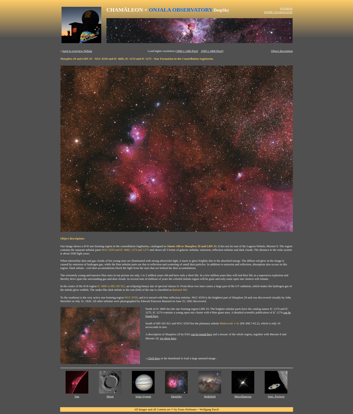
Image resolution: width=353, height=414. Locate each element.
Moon (110, 396)
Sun (77, 396)
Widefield (209, 396)
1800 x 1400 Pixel (187, 51)
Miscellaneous (243, 396)
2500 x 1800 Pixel (211, 51)
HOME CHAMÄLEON (278, 12)
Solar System (143, 396)
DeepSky (176, 396)
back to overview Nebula (77, 51)
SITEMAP (286, 8)
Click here (154, 358)
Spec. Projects (276, 396)
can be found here (201, 334)
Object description (282, 51)
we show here (168, 338)
